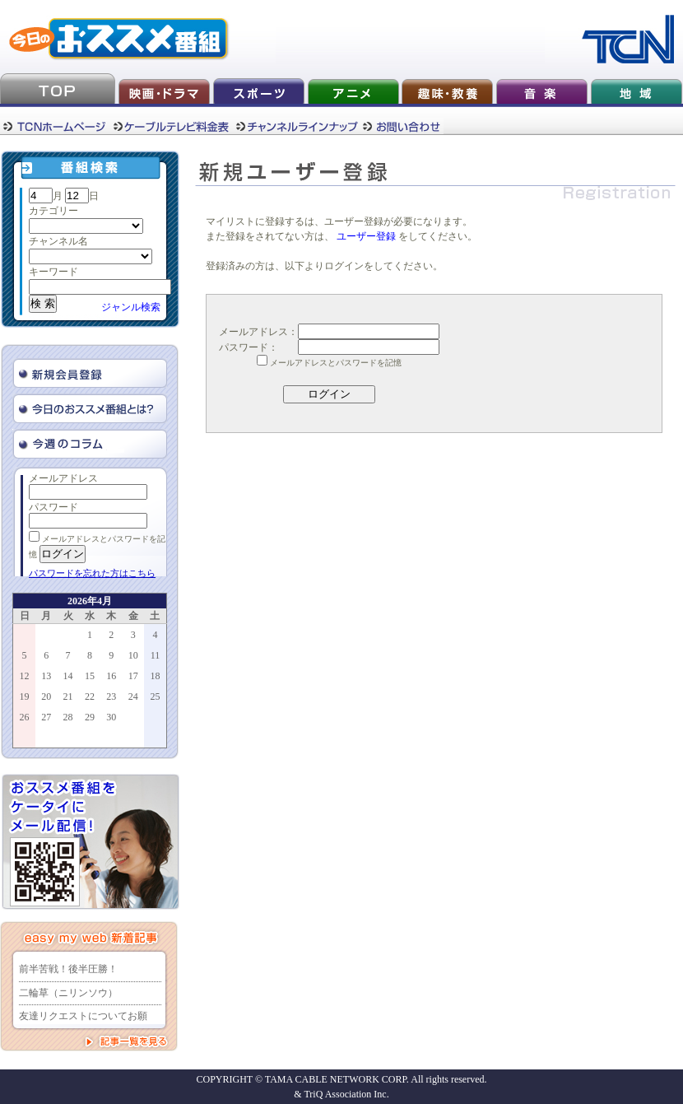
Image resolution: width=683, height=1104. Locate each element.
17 (133, 676)
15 (90, 676)
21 (68, 696)
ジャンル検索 (130, 307)
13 (46, 676)
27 (46, 717)
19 (25, 696)
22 (90, 696)
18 (155, 676)
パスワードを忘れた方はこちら (92, 573)
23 (111, 696)
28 (68, 717)
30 (111, 717)
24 (133, 696)
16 (111, 676)
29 (90, 717)
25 (155, 696)
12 (25, 676)
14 (68, 676)
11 (155, 655)
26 (25, 717)
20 (46, 696)
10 (133, 655)
